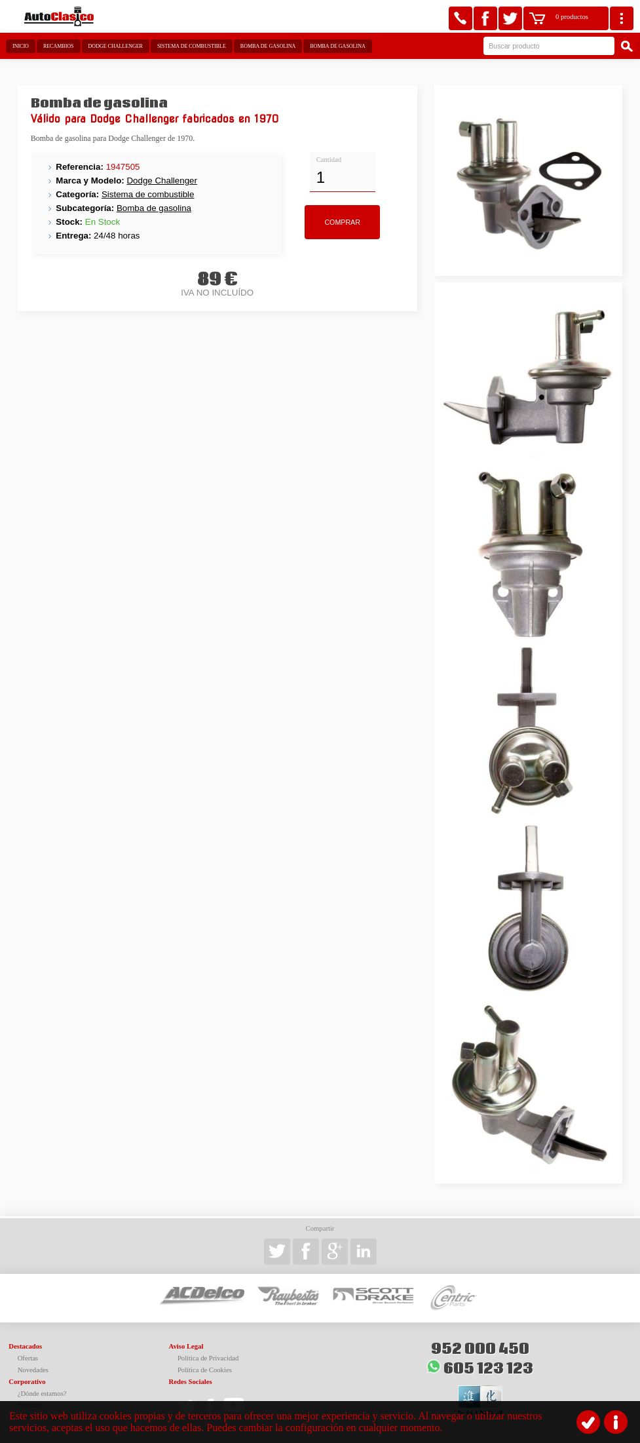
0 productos (571, 16)
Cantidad (328, 159)
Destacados (25, 1346)
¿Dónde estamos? (42, 1393)
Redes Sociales (190, 1381)
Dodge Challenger (115, 46)
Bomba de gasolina (267, 46)
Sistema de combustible (191, 46)
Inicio (20, 46)
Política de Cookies (205, 1370)
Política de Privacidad (208, 1358)
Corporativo (27, 1381)
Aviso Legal (186, 1346)
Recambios (58, 46)
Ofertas (28, 1358)
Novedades (33, 1370)
